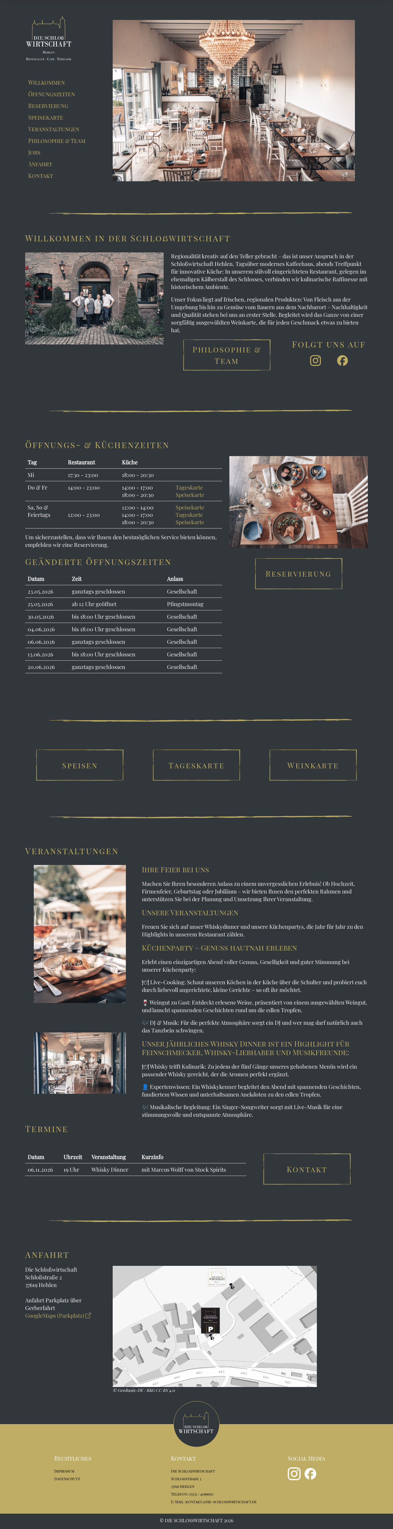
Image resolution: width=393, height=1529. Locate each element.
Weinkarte (313, 765)
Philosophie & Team (56, 140)
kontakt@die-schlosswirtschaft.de (221, 1501)
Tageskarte (189, 487)
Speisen (80, 765)
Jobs (34, 152)
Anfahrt (40, 164)
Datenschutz (67, 1478)
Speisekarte (45, 117)
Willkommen (46, 82)
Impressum (64, 1471)
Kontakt (40, 175)
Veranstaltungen (53, 129)
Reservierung (48, 105)
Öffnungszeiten (51, 94)
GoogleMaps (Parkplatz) (58, 1315)
